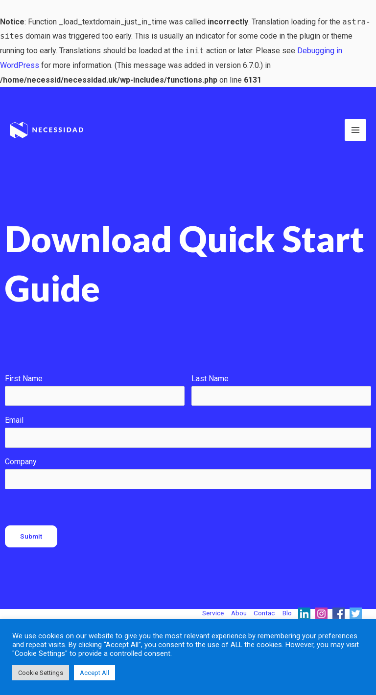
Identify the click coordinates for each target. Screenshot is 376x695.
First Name (24, 378)
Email (14, 420)
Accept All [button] (94, 672)
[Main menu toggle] (355, 130)
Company (21, 461)
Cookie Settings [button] (40, 672)
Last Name (210, 378)
